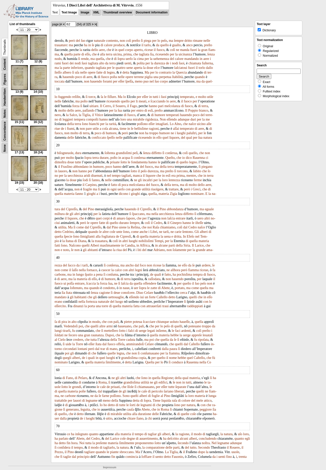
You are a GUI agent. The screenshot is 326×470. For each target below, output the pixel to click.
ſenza (211, 54)
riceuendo (162, 54)
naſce (192, 124)
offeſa (120, 344)
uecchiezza (75, 175)
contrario (165, 72)
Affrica (145, 245)
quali (157, 274)
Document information (152, 12)
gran (204, 50)
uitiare (93, 106)
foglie (156, 396)
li (137, 101)
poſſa (70, 283)
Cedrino (68, 232)
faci (177, 331)
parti (172, 245)
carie (178, 232)
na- (214, 194)
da (157, 45)
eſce (157, 68)
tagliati (126, 175)
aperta (138, 68)
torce (92, 97)
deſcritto (173, 438)
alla (102, 54)
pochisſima (184, 274)
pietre (128, 322)
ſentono (187, 232)
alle (208, 124)
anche (144, 232)
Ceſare (148, 293)
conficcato (99, 137)
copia (142, 358)
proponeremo (144, 443)
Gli (196, 232)
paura (173, 349)
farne (105, 396)
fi (61, 457)
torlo (201, 68)
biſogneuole (65, 153)
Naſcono (75, 245)
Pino (91, 209)
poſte (82, 391)
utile (210, 97)
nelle (206, 41)
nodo (58, 59)
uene (129, 68)
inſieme (161, 331)
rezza (58, 265)
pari (161, 106)
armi (109, 326)
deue (117, 293)
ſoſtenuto (76, 288)
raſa (174, 400)
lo (158, 41)
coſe (112, 232)
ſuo (83, 41)
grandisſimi (124, 153)
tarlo (147, 45)
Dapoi (109, 335)
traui (165, 306)
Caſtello (161, 297)
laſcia (171, 218)
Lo (172, 124)
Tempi (158, 241)
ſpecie (68, 236)
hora (74, 443)
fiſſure (111, 97)
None (4, 148)
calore (108, 45)
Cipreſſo (71, 209)
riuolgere (157, 189)
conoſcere (128, 293)
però (72, 41)
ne (177, 50)
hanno (153, 106)
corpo (129, 50)
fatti (57, 245)
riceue (148, 50)
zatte (153, 288)
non (122, 41)
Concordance (4, 131)
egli (247, 438)
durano (124, 223)
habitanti (80, 297)
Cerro (107, 106)
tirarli (66, 331)
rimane (198, 41)
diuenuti (96, 175)
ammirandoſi (135, 344)
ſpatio (89, 274)
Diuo (139, 293)
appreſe (196, 335)
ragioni (154, 128)
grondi (76, 387)
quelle (111, 353)
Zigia (173, 194)
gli (140, 180)
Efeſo (190, 236)
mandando (191, 59)
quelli (193, 297)
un (146, 297)
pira (64, 322)
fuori (193, 50)
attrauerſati (153, 306)
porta (91, 306)
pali (116, 322)
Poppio (193, 110)
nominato (61, 362)
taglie (67, 457)
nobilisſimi (146, 241)
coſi (128, 41)
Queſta (149, 362)
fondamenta (139, 162)
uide (68, 344)
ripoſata (203, 340)
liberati (179, 391)
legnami (146, 405)
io (183, 158)
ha (85, 45)
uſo (240, 434)
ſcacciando (158, 101)
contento (112, 41)
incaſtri (148, 180)
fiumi (70, 128)
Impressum (109, 467)
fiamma (193, 270)
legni (138, 270)
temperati (172, 115)
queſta (59, 236)
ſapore (130, 218)
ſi (142, 41)
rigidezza (151, 119)
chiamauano (145, 387)
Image (85, 12)
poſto (84, 101)
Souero (120, 106)
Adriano (159, 250)
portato (180, 288)
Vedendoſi (71, 326)
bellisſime (141, 128)
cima (140, 59)
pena (99, 274)
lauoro (62, 171)
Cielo (61, 340)
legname (91, 400)
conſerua (171, 153)
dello (94, 50)
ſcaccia (91, 283)
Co (209, 362)
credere (78, 340)
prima (127, 54)
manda (184, 50)
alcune (163, 245)
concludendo (208, 438)
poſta (113, 77)
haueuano (124, 326)
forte (152, 297)
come (80, 227)
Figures (4, 79)
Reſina (135, 227)
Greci (196, 189)
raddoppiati (195, 306)
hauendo (68, 77)
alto (101, 63)
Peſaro (82, 378)
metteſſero (111, 331)
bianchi (94, 124)
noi (149, 227)
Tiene (156, 400)
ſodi (85, 180)
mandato (61, 297)
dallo (209, 68)
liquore (174, 137)
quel (121, 50)
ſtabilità (177, 77)
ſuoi (84, 63)
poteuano (194, 326)
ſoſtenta (110, 153)
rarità (112, 124)
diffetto (156, 153)
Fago (133, 106)
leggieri (67, 119)
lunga (212, 396)
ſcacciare (149, 322)
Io (101, 405)
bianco (203, 110)
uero (200, 218)
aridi (87, 175)
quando (90, 68)
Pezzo (59, 452)
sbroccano (126, 452)
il (142, 45)
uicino (201, 124)
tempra (198, 274)
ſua (120, 110)
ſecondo (183, 443)
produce (119, 45)
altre (105, 232)
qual (189, 137)
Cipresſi (125, 236)
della (70, 124)
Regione (167, 378)
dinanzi (78, 306)
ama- (209, 250)
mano (113, 349)
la (81, 50)
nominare (197, 194)
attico (208, 400)
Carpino (90, 185)
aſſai (176, 128)
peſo (164, 41)
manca (137, 175)
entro (139, 110)
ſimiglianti (87, 236)
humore (160, 115)
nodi (78, 63)
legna (120, 353)
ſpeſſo (111, 137)
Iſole (130, 387)
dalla (165, 349)
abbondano (81, 167)
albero (67, 72)
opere (91, 72)
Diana (82, 241)
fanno (96, 180)
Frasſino (66, 167)
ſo (209, 171)
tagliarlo (109, 447)
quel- (209, 81)
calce (118, 270)
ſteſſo (58, 72)
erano (58, 301)
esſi (150, 110)
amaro (121, 218)
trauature (61, 45)
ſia (152, 54)
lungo (80, 274)
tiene (123, 128)
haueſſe (184, 322)
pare (89, 128)
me (208, 119)
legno (111, 72)
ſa (102, 97)
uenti (127, 63)
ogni (113, 189)
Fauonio (177, 457)
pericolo (157, 391)
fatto (114, 185)
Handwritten (4, 97)
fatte (99, 72)
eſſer (121, 81)
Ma (147, 72)
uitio (109, 418)
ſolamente (179, 250)
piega (147, 41)
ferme (198, 180)
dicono (123, 194)
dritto (188, 41)
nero (58, 115)
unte (119, 232)
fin (69, 443)
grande (136, 189)
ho (105, 405)
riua (119, 250)
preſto (136, 41)
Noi (82, 443)
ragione (184, 434)
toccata (60, 81)
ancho (129, 265)
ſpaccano (138, 214)
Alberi (94, 245)
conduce (177, 362)
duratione (144, 414)
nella (154, 214)
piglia (148, 77)
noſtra (206, 443)
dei (71, 63)
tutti (155, 97)
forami (107, 81)
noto (66, 250)
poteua (137, 322)
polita (141, 63)
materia (69, 194)
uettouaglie (116, 297)
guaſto (176, 45)
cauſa (130, 409)
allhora (175, 270)
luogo (119, 301)
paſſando (88, 110)
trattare (174, 189)
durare (104, 158)
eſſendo (172, 119)
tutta (94, 340)
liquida (166, 400)
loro (123, 119)
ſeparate (180, 387)
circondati (70, 349)
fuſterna (207, 63)
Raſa (156, 227)
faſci (131, 331)
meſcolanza (172, 106)
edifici (163, 382)
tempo (116, 175)
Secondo (204, 447)
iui (142, 297)
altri (77, 214)
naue (126, 288)
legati (151, 331)
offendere (149, 283)
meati (142, 101)
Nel (214, 443)
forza (76, 106)
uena (167, 236)
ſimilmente (113, 362)
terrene (139, 77)
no (56, 175)
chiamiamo (167, 227)
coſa (105, 128)
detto (58, 232)
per (154, 41)
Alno (177, 124)
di (101, 45)
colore (186, 400)
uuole (235, 452)
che (109, 50)
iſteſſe (199, 223)
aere (102, 50)
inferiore (77, 68)
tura (57, 209)
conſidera (63, 447)
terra (109, 54)
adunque (183, 119)
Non (163, 119)
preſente (101, 443)
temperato (187, 97)
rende (85, 59)
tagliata (144, 54)
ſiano (140, 418)
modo (96, 322)
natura (207, 137)
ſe (93, 45)
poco (78, 77)
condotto (109, 288)
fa (214, 270)
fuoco (161, 50)
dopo (201, 452)
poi (81, 326)
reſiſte (76, 97)
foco (143, 265)
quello (164, 45)
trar (102, 349)
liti (139, 250)
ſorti (133, 405)
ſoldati (59, 335)
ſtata (69, 293)
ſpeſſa (129, 81)
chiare (131, 418)
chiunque (162, 322)
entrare (181, 218)
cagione (104, 293)
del (78, 41)
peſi (135, 153)
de (167, 63)
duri (193, 119)
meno (138, 81)
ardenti (186, 331)
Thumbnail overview (117, 12)
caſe (103, 387)
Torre (121, 340)
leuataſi (208, 335)
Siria (187, 245)
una (155, 77)
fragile (87, 189)
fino (229, 457)
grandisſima (129, 358)
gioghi (91, 194)
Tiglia (86, 115)
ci (207, 158)
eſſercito (60, 306)
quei (99, 218)
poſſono (142, 124)
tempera (79, 119)
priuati (115, 387)
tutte (78, 162)
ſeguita (85, 409)
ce (68, 434)
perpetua (165, 77)
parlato (63, 438)
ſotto (124, 162)
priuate (115, 162)
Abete (165, 288)
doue (149, 68)
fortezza (91, 301)
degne (131, 438)
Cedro (158, 223)
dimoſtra (60, 162)
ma (171, 41)
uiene (123, 227)
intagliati (162, 124)
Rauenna (199, 158)
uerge (142, 331)
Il (101, 106)
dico (189, 158)
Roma (102, 382)
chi (150, 418)
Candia (130, 245)
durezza (159, 63)
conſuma (112, 274)
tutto (193, 447)
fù (213, 358)
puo (146, 81)
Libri (153, 232)
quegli (67, 358)
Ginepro (176, 223)
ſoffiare (146, 457)
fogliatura (108, 236)
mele (199, 400)
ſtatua (69, 241)
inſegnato (81, 434)
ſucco (71, 265)
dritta (177, 236)
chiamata (194, 63)
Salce (73, 115)
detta (125, 72)
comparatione (155, 447)
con (128, 189)
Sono (126, 396)
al (56, 340)
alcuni (184, 438)
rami (58, 63)
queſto (184, 162)
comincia (131, 457)
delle (70, 137)
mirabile (138, 119)
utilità (146, 189)
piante (114, 452)
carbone (60, 274)
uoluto (174, 322)
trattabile (61, 400)
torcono (182, 171)
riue (57, 128)
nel (151, 81)
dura (78, 153)
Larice (199, 245)
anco (189, 45)
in (89, 45)
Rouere (234, 447)
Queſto (170, 158)
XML (96, 12)
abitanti (93, 250)
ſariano (169, 391)
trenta (243, 457)
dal (87, 227)
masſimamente (110, 245)
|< (61, 24)
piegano (206, 167)
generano (72, 409)
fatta (136, 306)
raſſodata (154, 279)
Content (4, 64)
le (113, 68)
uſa (77, 72)
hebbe (174, 335)
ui (64, 283)
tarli (166, 232)
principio (83, 457)
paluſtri (191, 133)
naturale (99, 41)
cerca (183, 293)
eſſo (87, 54)
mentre (191, 175)
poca (125, 185)
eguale (209, 209)
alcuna (113, 128)
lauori (77, 400)
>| (95, 24)
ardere (206, 265)
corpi (106, 218)
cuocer (105, 270)
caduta (131, 340)
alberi (204, 232)
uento (159, 457)
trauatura (101, 241)
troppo (153, 133)
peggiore (205, 409)
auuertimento (149, 438)
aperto (138, 50)
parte (77, 54)
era (173, 175)
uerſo (129, 59)
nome (173, 358)
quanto (93, 434)
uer (136, 288)
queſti (86, 245)
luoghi (181, 133)
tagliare (89, 452)
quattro (121, 68)
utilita (62, 227)
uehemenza (161, 59)
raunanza (97, 335)
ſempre (179, 41)
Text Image (69, 12)
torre (105, 306)
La (167, 452)
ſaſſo (75, 270)
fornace (92, 270)
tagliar (152, 434)
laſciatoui (180, 68)
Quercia (181, 72)
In (184, 236)
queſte (185, 414)
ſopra (121, 59)
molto (202, 97)
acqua (126, 158)
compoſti (92, 119)
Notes (4, 113)
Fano (69, 378)
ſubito (197, 171)
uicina (117, 54)
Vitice (99, 115)
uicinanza (185, 54)
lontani (82, 349)
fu (73, 331)
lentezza (174, 180)
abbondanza (175, 209)
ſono (85, 124)
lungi (58, 331)
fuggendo (64, 97)
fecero (73, 335)
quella (68, 54)
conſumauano (149, 353)
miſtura (60, 214)
